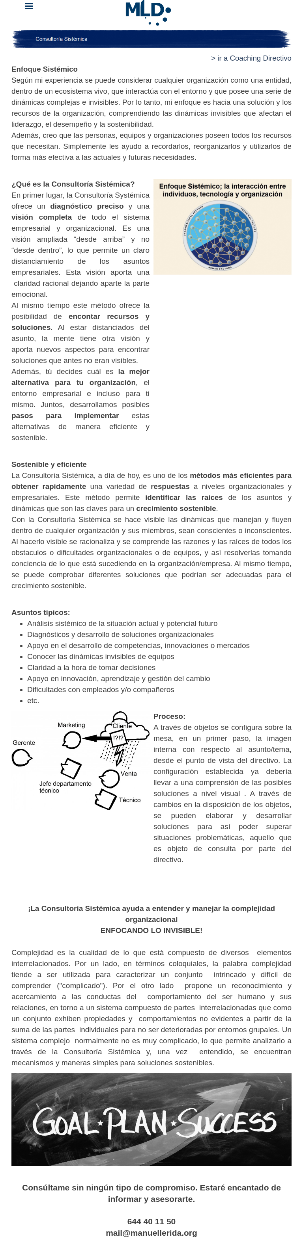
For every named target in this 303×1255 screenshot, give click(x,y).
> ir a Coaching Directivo (251, 58)
